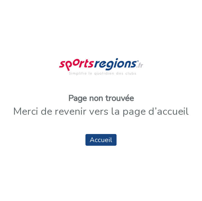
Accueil (101, 139)
